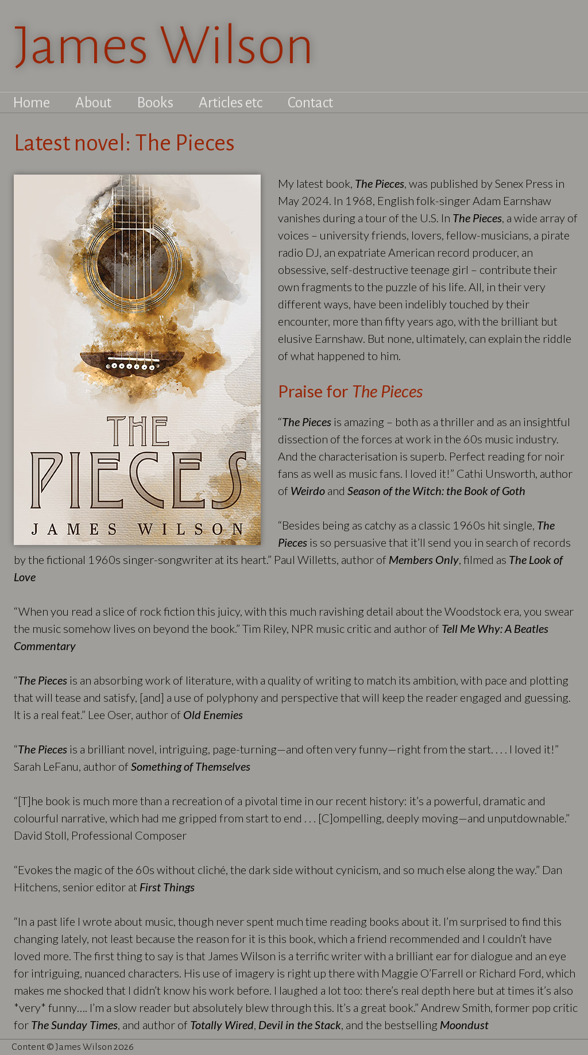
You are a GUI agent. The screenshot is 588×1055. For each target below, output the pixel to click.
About (93, 102)
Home (31, 102)
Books (155, 102)
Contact (310, 102)
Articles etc (230, 102)
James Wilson (164, 46)
